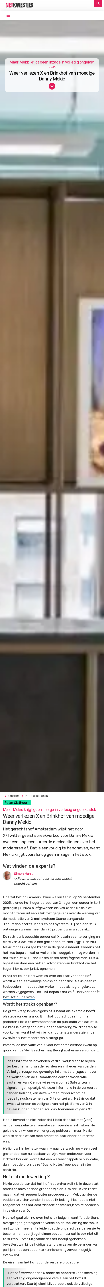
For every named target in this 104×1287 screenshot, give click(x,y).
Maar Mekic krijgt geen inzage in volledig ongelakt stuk (51, 64)
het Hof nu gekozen (19, 997)
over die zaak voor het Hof (70, 976)
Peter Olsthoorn (16, 803)
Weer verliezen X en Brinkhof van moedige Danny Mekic (52, 76)
